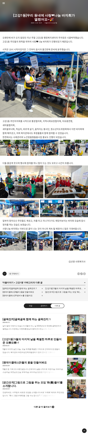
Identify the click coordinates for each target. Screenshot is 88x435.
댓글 (30, 306)
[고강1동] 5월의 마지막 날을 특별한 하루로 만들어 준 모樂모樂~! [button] (44, 345)
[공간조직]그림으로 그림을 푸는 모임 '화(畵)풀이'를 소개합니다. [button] (44, 389)
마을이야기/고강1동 (51, 23)
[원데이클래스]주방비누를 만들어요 (18, 295)
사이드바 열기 (4, 3)
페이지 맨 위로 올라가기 (84, 431)
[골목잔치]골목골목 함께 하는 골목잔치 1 (20, 288)
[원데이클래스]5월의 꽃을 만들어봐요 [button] (44, 367)
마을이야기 (8, 282)
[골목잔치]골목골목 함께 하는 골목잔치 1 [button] (44, 324)
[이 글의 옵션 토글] (5, 274)
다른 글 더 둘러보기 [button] (43, 407)
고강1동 (19, 282)
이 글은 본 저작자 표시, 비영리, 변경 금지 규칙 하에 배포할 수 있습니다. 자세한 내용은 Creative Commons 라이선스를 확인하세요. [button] (81, 274)
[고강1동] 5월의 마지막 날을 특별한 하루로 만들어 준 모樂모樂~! (65, 288)
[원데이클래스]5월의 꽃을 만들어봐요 (18, 292)
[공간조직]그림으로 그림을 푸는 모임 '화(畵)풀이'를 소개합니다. (65, 292)
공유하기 (44, 306)
